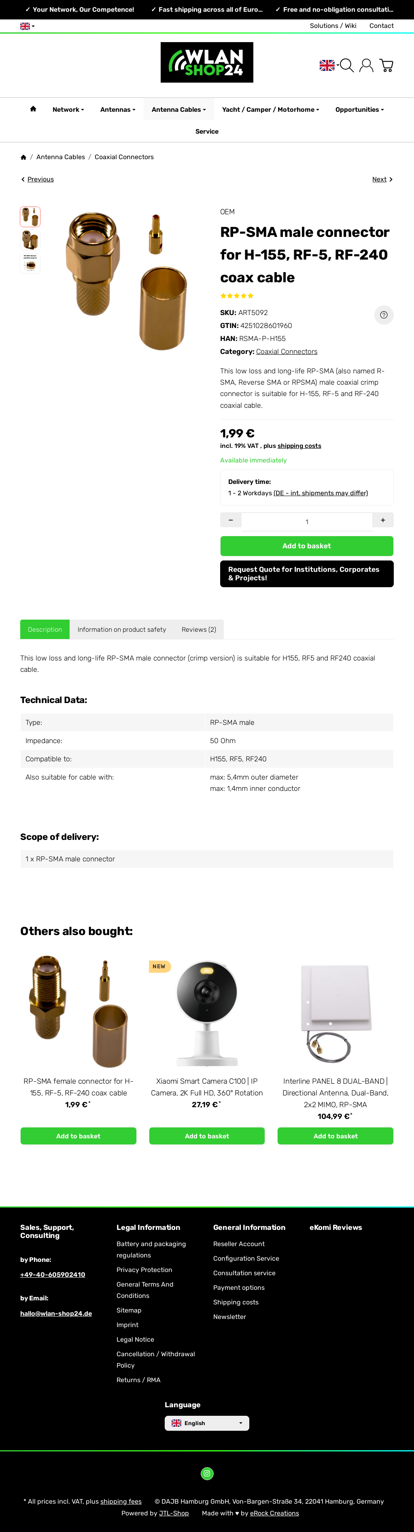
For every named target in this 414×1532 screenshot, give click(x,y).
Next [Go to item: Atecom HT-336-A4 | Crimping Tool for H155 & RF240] (382, 179)
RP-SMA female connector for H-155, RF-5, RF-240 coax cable (78, 1087)
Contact (381, 26)
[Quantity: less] (231, 519)
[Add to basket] (307, 546)
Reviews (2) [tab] (199, 629)
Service (207, 131)
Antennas (118, 109)
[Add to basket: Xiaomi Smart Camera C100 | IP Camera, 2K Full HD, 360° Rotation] (207, 1136)
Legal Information (148, 1228)
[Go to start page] (207, 65)
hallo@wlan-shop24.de (56, 1313)
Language (182, 1405)
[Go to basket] (386, 65)
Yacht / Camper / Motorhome (270, 109)
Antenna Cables (179, 109)
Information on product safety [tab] (122, 629)
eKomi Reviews (336, 1228)
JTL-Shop (174, 1513)
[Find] (347, 65)
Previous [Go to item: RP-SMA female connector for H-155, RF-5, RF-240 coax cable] (37, 179)
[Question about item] (384, 315)
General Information (249, 1228)
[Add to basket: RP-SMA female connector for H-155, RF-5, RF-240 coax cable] (78, 1136)
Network (68, 109)
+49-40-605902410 (52, 1274)
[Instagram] (207, 1473)
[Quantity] (307, 521)
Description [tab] (45, 629)
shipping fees (121, 1501)
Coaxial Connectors (287, 351)
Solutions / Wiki (333, 26)
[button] (30, 217)
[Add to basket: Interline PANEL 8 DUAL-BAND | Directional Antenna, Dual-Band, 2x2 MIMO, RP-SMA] (335, 1136)
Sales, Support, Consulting (47, 1232)
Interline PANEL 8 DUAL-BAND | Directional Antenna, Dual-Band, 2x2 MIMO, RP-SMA (335, 1093)
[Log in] (366, 65)
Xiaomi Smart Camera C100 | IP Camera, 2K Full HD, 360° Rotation (207, 1087)
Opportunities (359, 109)
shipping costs (299, 446)
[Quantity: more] (383, 519)
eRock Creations (274, 1513)
